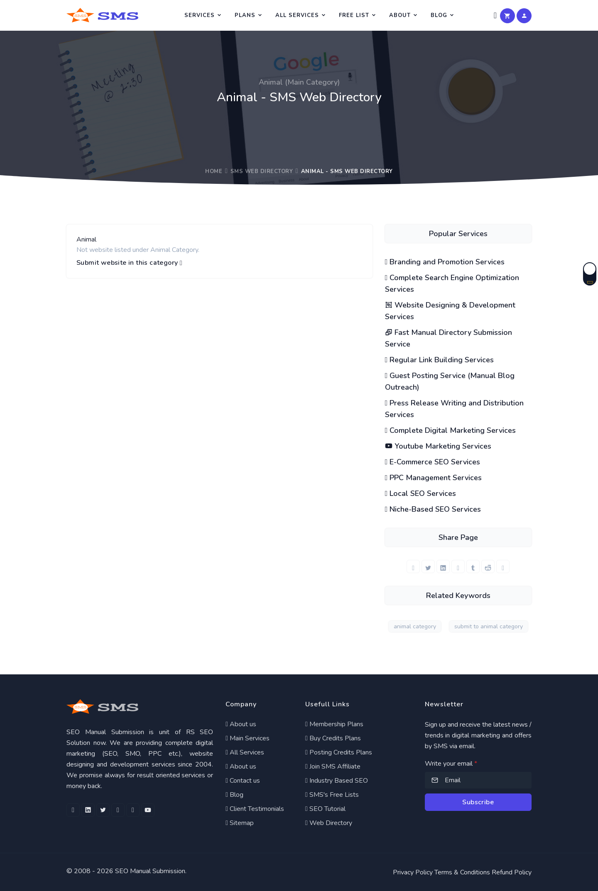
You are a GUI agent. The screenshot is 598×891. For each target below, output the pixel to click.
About (400, 15)
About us (240, 724)
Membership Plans (334, 724)
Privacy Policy (413, 872)
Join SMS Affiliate (332, 766)
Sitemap (239, 823)
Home (213, 171)
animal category (415, 626)
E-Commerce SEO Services (432, 462)
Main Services (247, 738)
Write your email (451, 763)
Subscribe (478, 802)
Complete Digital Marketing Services (450, 430)
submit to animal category (488, 626)
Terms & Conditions (462, 872)
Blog (439, 15)
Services (199, 15)
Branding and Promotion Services (445, 262)
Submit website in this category (129, 263)
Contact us (242, 780)
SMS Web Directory (261, 171)
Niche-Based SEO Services (433, 509)
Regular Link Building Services (439, 360)
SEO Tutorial (325, 808)
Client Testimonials (254, 808)
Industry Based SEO (336, 780)
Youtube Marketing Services (438, 446)
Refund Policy (512, 872)
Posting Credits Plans (338, 752)
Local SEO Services (420, 493)
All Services (297, 15)
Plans (245, 15)
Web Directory (328, 823)
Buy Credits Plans (333, 738)
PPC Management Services (433, 478)
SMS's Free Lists (332, 794)
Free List (354, 15)
